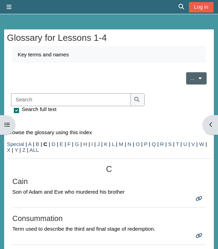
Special (15, 144)
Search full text (39, 109)
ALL (34, 150)
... (198, 77)
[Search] (71, 99)
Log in (201, 7)
